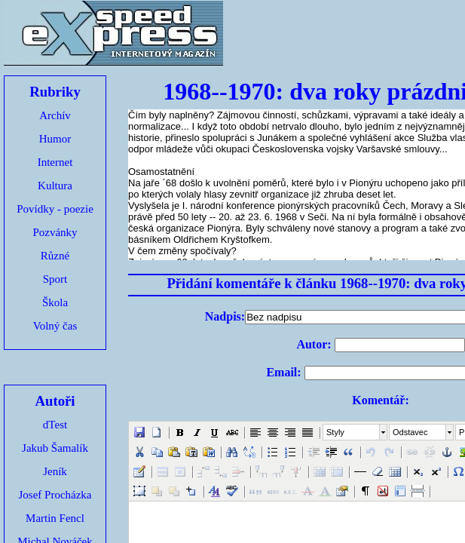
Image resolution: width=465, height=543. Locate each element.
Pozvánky (54, 232)
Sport (55, 279)
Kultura (55, 185)
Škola (55, 302)
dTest (55, 425)
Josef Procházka (54, 495)
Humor (55, 139)
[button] (139, 432)
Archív (55, 115)
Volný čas (55, 326)
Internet (55, 162)
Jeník (55, 471)
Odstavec (410, 432)
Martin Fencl (55, 518)
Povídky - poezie (55, 209)
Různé (55, 256)
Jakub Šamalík (55, 448)
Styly (335, 432)
